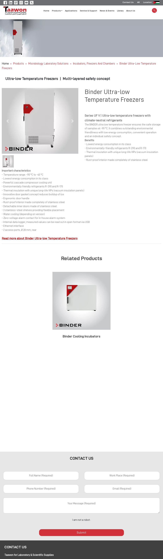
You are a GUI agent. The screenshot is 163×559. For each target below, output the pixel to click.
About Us (130, 11)
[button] (7, 121)
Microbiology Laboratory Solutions (48, 63)
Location (147, 3)
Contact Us (128, 3)
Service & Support (88, 11)
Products (18, 63)
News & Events (107, 11)
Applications (71, 11)
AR (138, 3)
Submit (81, 532)
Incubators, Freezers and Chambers (94, 63)
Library (120, 11)
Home (46, 11)
